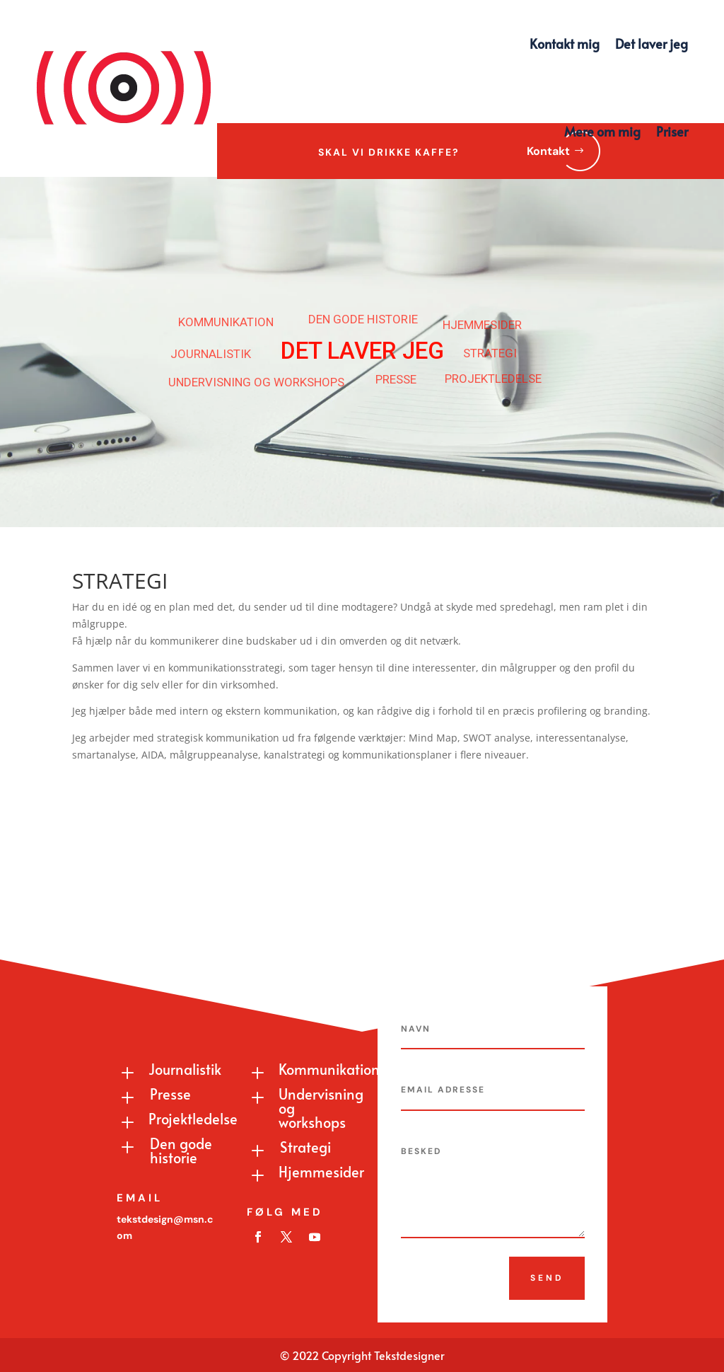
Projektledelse (193, 1119)
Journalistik (184, 1069)
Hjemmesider (321, 1172)
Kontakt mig (565, 43)
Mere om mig (602, 131)
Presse (170, 1094)
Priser (672, 131)
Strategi (305, 1147)
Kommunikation (329, 1069)
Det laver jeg (651, 43)
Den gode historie (181, 1151)
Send (547, 1278)
